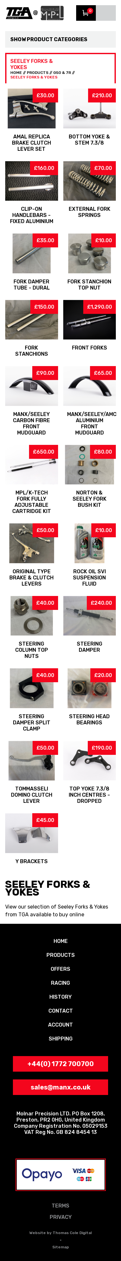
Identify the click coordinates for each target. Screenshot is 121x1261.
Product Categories (57, 39)
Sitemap (60, 1247)
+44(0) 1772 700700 (60, 1064)
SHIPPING (61, 1039)
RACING (60, 983)
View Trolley (86, 13)
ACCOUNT (60, 1025)
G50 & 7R (62, 72)
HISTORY (60, 997)
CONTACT (60, 1011)
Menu (106, 13)
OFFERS (60, 969)
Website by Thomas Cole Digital (60, 1233)
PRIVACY (61, 1217)
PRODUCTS (37, 72)
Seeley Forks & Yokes (33, 77)
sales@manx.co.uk (61, 1087)
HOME (16, 72)
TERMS (60, 1206)
